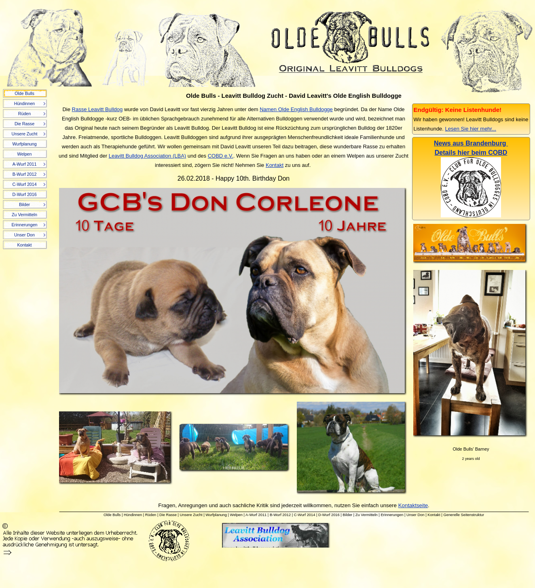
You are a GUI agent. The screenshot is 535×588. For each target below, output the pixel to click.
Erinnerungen (392, 515)
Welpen (236, 515)
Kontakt (274, 165)
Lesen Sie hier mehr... (470, 129)
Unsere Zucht (191, 515)
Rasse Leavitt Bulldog (97, 109)
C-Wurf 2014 (304, 515)
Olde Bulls (112, 515)
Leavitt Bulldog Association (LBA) (147, 156)
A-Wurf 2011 (255, 515)
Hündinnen (133, 515)
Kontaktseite (413, 505)
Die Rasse (168, 515)
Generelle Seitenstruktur (463, 515)
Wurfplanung (216, 515)
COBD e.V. (220, 156)
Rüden (150, 515)
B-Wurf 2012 (280, 515)
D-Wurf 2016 (329, 515)
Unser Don (415, 515)
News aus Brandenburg (471, 143)
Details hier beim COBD (471, 152)
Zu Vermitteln (366, 515)
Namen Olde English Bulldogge (296, 109)
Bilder (347, 515)
